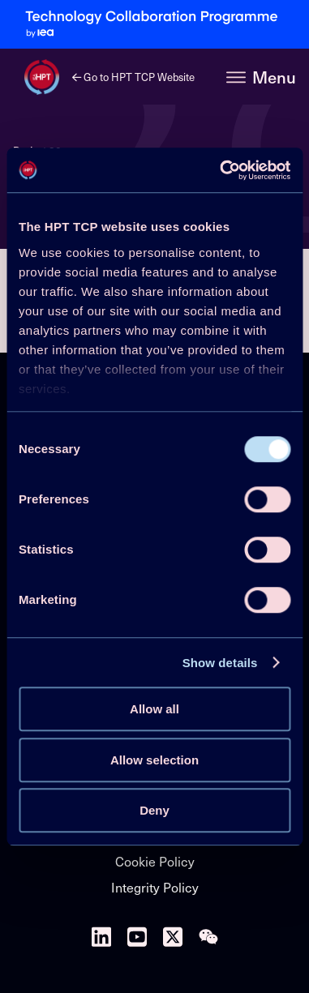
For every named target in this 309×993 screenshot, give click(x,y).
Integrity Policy (155, 887)
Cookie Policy (155, 861)
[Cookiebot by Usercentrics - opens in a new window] (221, 170)
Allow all (154, 709)
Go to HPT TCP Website (133, 76)
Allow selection (154, 760)
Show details (220, 663)
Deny (154, 810)
